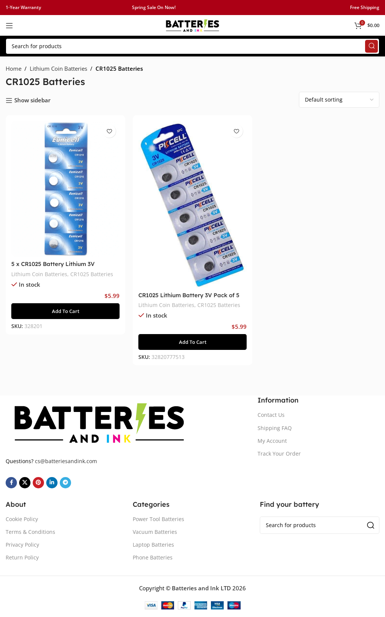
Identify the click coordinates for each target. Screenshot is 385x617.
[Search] (192, 46)
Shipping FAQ (275, 428)
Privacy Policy (22, 544)
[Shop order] (339, 100)
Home (13, 68)
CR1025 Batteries (91, 274)
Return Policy (22, 557)
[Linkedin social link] (52, 482)
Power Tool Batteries (158, 519)
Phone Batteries (153, 557)
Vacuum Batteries (155, 531)
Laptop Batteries (153, 544)
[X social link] (24, 482)
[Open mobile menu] (9, 25)
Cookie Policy (22, 519)
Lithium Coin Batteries (58, 68)
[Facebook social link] (11, 482)
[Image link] (99, 422)
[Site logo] (192, 25)
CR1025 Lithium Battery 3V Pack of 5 (188, 295)
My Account (272, 440)
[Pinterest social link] (38, 482)
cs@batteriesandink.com (66, 461)
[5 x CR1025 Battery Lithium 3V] (65, 189)
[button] (65, 311)
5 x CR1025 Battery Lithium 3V (53, 263)
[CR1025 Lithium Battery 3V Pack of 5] (192, 204)
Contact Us (271, 414)
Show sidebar (32, 100)
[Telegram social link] (65, 482)
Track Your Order (279, 453)
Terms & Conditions (30, 531)
